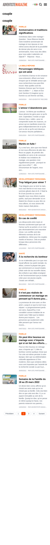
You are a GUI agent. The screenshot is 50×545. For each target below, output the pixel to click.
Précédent (10, 414)
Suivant (42, 414)
